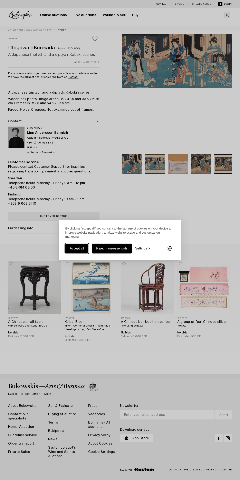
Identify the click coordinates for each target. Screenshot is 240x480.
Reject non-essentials (111, 248)
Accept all (77, 248)
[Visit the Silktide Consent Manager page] (170, 249)
